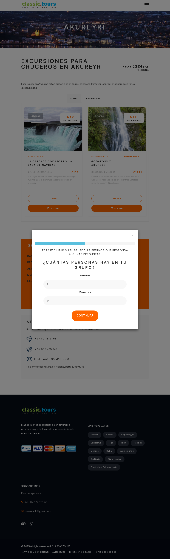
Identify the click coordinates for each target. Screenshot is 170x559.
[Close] (132, 236)
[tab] (85, 315)
